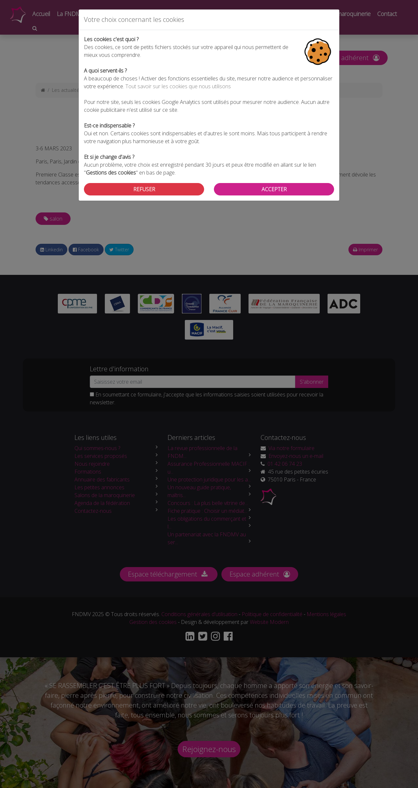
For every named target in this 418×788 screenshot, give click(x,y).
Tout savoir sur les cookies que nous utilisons (178, 86)
